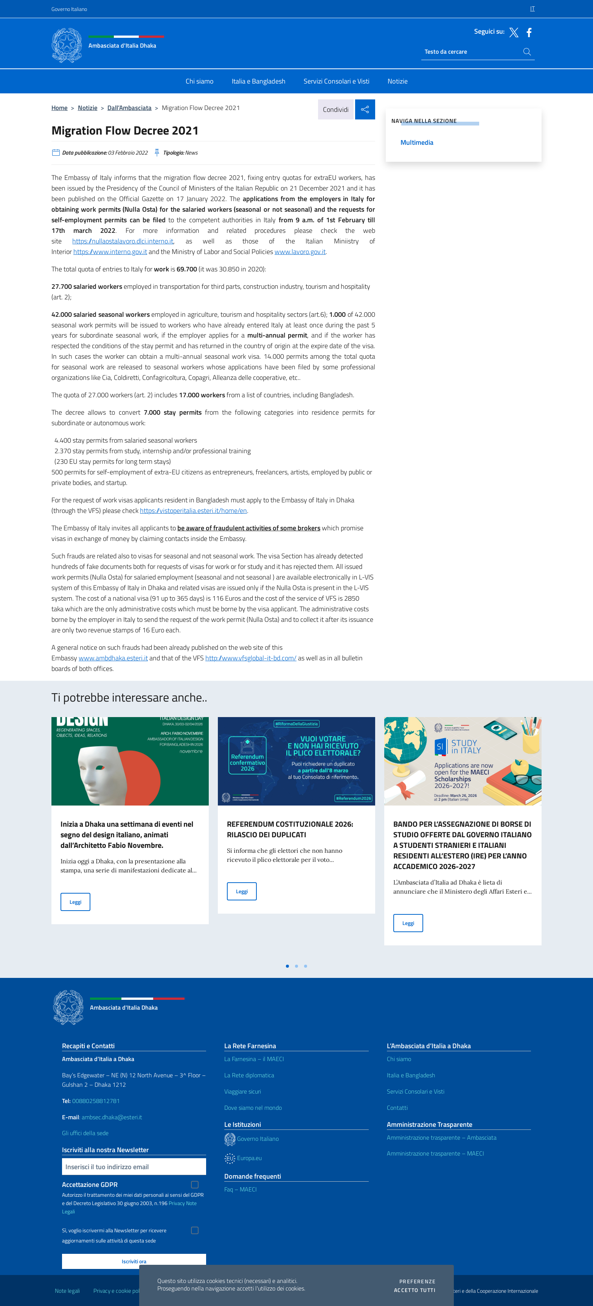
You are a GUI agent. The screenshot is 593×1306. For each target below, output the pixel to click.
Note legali (67, 1290)
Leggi (80, 901)
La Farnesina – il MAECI (254, 1058)
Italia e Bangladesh (411, 1075)
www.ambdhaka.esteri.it (113, 658)
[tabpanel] (130, 838)
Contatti (397, 1107)
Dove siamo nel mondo (253, 1107)
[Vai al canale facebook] (527, 31)
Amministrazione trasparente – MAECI (435, 1153)
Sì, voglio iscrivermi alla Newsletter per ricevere (114, 1230)
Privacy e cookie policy (119, 1290)
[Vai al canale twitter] (512, 31)
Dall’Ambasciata (129, 107)
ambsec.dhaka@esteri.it (112, 1117)
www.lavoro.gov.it (300, 251)
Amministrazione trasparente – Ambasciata (442, 1137)
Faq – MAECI (240, 1189)
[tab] (287, 966)
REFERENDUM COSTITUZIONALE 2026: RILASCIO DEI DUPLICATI (290, 829)
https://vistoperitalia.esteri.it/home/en (193, 510)
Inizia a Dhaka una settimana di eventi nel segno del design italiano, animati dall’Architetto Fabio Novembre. (127, 834)
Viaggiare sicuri (242, 1091)
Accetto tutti (415, 1290)
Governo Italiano (69, 9)
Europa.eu (243, 1157)
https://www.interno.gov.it (110, 251)
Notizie (88, 107)
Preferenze (417, 1281)
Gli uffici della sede (85, 1132)
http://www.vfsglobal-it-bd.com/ (250, 658)
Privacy (177, 1203)
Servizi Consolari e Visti (415, 1091)
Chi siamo (399, 1058)
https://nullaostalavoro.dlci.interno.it (122, 241)
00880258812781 (96, 1100)
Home (59, 107)
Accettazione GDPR (90, 1184)
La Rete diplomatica (249, 1075)
